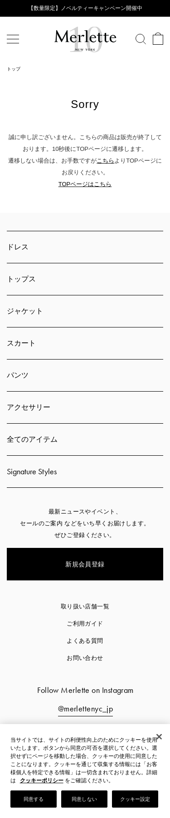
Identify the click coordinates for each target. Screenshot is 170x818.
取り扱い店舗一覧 (85, 606)
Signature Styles (32, 471)
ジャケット (25, 311)
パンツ (18, 375)
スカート (21, 343)
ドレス (18, 247)
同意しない (84, 800)
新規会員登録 (85, 564)
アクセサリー (28, 407)
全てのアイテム (32, 439)
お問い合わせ (85, 658)
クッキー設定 (135, 800)
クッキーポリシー (41, 781)
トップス (21, 279)
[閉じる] (159, 738)
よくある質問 (85, 641)
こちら (105, 160)
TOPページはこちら (85, 184)
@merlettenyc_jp (85, 708)
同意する (34, 800)
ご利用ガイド (85, 623)
